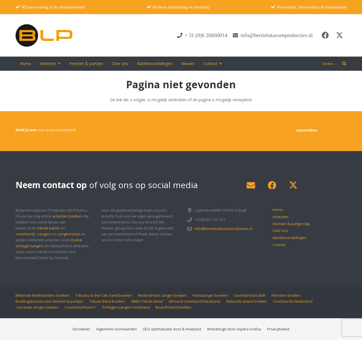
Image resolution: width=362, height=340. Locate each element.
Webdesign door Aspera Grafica (234, 329)
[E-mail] (250, 185)
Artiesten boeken (286, 295)
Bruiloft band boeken (173, 307)
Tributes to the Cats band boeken (103, 295)
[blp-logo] (44, 35)
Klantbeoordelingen (289, 237)
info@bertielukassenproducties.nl (224, 228)
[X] (339, 35)
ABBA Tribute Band (147, 301)
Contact (279, 244)
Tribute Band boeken (107, 301)
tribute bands (48, 228)
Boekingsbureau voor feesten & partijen (49, 301)
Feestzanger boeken (210, 295)
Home (278, 209)
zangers (44, 234)
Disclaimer (81, 329)
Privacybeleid (278, 329)
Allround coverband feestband (194, 301)
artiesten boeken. (68, 216)
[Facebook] (325, 35)
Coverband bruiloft (249, 295)
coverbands (26, 234)
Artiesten (280, 216)
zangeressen (68, 234)
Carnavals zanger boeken (37, 307)
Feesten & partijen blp (291, 223)
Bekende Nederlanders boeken (42, 295)
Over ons (280, 230)
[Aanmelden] (306, 130)
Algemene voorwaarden (116, 329)
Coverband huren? (80, 307)
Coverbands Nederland (293, 301)
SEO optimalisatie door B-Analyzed (172, 329)
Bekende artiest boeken (246, 301)
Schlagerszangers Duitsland (126, 307)
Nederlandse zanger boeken (162, 295)
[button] (58, 64)
